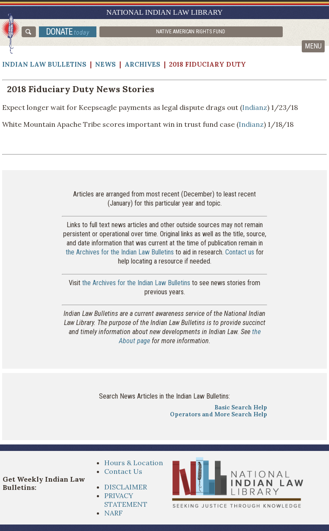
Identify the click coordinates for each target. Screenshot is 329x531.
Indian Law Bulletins (44, 64)
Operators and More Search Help (218, 414)
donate (67, 31)
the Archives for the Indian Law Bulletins (120, 252)
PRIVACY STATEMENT (125, 499)
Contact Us (123, 471)
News (105, 64)
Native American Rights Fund (190, 32)
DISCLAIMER (125, 487)
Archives (142, 64)
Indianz (254, 107)
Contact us (239, 252)
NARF (113, 512)
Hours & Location (133, 462)
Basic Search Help (240, 407)
